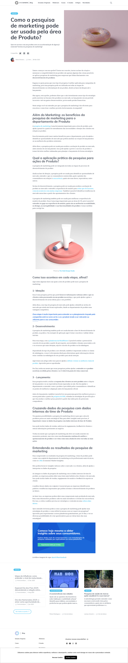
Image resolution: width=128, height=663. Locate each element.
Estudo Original (56, 590)
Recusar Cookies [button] (57, 657)
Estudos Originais (44, 3)
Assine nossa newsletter (76, 639)
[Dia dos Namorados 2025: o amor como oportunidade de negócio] (29, 602)
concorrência (57, 178)
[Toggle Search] (111, 3)
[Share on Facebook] (28, 53)
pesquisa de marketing (42, 126)
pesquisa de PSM (59, 396)
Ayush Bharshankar (59, 557)
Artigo (14, 13)
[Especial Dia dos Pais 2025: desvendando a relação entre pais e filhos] (29, 590)
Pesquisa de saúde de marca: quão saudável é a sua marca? (96, 595)
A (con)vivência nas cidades (61, 594)
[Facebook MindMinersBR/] (66, 643)
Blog (31, 3)
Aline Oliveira (20, 59)
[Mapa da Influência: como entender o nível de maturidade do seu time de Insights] (29, 578)
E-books (70, 3)
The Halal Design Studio (67, 271)
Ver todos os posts (22, 611)
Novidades (86, 3)
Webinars (55, 3)
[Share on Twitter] (20, 53)
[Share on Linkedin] (24, 53)
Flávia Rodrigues (55, 614)
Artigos (77, 3)
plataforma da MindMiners (58, 341)
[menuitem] (44, 3)
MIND (23, 3)
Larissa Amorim (89, 614)
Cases (63, 3)
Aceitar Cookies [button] (71, 657)
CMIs (41, 461)
